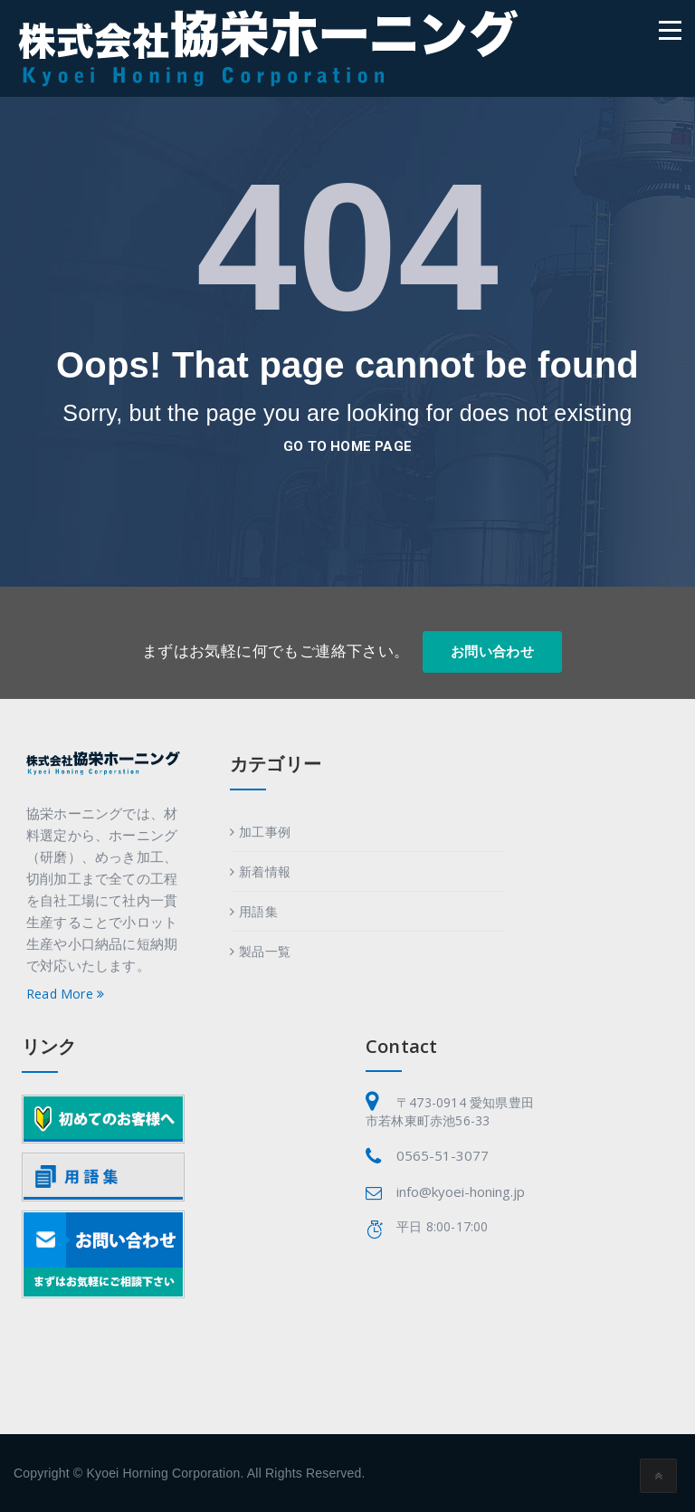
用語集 (258, 911)
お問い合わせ (492, 652)
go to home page (347, 446)
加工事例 (264, 831)
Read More (65, 993)
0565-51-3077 (442, 1155)
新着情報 (264, 871)
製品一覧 (264, 951)
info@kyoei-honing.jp (460, 1191)
